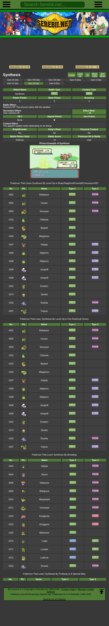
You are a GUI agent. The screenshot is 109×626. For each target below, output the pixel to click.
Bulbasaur (44, 195)
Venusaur (44, 211)
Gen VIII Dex (34, 80)
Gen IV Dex (12, 83)
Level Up (80, 75)
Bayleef (44, 228)
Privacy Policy (69, 589)
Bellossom (44, 533)
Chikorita (44, 220)
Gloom (44, 474)
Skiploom (44, 253)
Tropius (44, 311)
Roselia (44, 303)
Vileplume (44, 483)
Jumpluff (44, 269)
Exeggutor (44, 524)
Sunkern (44, 286)
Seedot (44, 294)
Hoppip (44, 244)
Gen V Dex (96, 80)
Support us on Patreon (54, 599)
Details (71, 75)
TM (87, 75)
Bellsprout (44, 491)
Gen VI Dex (75, 80)
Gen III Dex (33, 83)
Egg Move (102, 75)
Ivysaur (44, 203)
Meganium (44, 236)
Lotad (44, 541)
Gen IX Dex (12, 80)
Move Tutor (94, 75)
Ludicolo (44, 558)
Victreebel (44, 508)
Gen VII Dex (54, 80)
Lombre (44, 549)
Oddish (44, 466)
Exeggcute (44, 516)
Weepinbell (44, 499)
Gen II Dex (54, 83)
